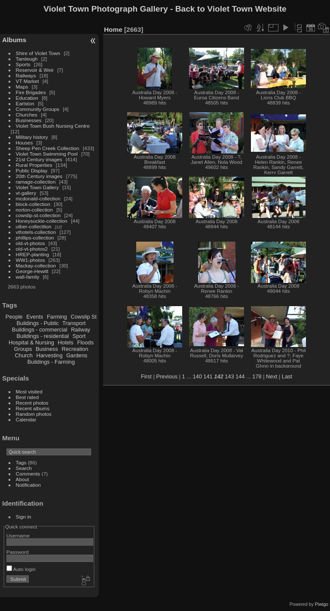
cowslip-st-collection (38, 215)
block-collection (33, 204)
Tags (21, 462)
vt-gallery (26, 193)
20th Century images (39, 176)
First (146, 376)
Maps (22, 86)
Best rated (27, 397)
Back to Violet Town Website (231, 8)
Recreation (74, 349)
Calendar (26, 419)
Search (24, 468)
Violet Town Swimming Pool (47, 154)
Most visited (29, 391)
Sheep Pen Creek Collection (47, 148)
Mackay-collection (36, 265)
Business (47, 349)
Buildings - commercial (39, 329)
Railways (26, 75)
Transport (74, 323)
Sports (23, 64)
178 (256, 376)
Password (17, 552)
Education (27, 98)
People (14, 316)
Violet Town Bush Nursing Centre (53, 126)
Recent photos (32, 402)
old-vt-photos (30, 243)
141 (207, 376)
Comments (28, 473)
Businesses (29, 120)
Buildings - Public (38, 323)
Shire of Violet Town (38, 53)
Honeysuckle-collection (41, 221)
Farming (57, 316)
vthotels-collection (36, 232)
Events (34, 316)
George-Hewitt (32, 271)
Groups (23, 349)
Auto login (21, 569)
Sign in (23, 516)
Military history (32, 137)
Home (113, 29)
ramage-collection (36, 181)
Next (271, 376)
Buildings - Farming (51, 362)
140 (197, 376)
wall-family (28, 276)
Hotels (65, 342)
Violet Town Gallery (37, 187)
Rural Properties (34, 165)
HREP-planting (32, 254)
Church (24, 355)
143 (229, 376)
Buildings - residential (43, 336)
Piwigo (321, 604)
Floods (85, 342)
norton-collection (34, 209)
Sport (79, 336)
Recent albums (32, 408)
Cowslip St (83, 316)
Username (18, 535)
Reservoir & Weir (35, 70)
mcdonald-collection (38, 198)
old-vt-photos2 (32, 249)
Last (287, 376)
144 (239, 376)
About (22, 479)
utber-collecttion (34, 226)
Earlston (25, 103)
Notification (28, 485)
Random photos (34, 414)
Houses (24, 142)
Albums (14, 39)
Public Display (32, 170)
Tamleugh (27, 58)
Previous (166, 376)
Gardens (76, 355)
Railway (80, 329)
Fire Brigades (31, 92)
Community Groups (37, 109)
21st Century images (39, 159)
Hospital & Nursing (31, 342)
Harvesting (49, 355)
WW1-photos (30, 260)
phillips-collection (35, 237)
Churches (26, 114)
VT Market (27, 81)
